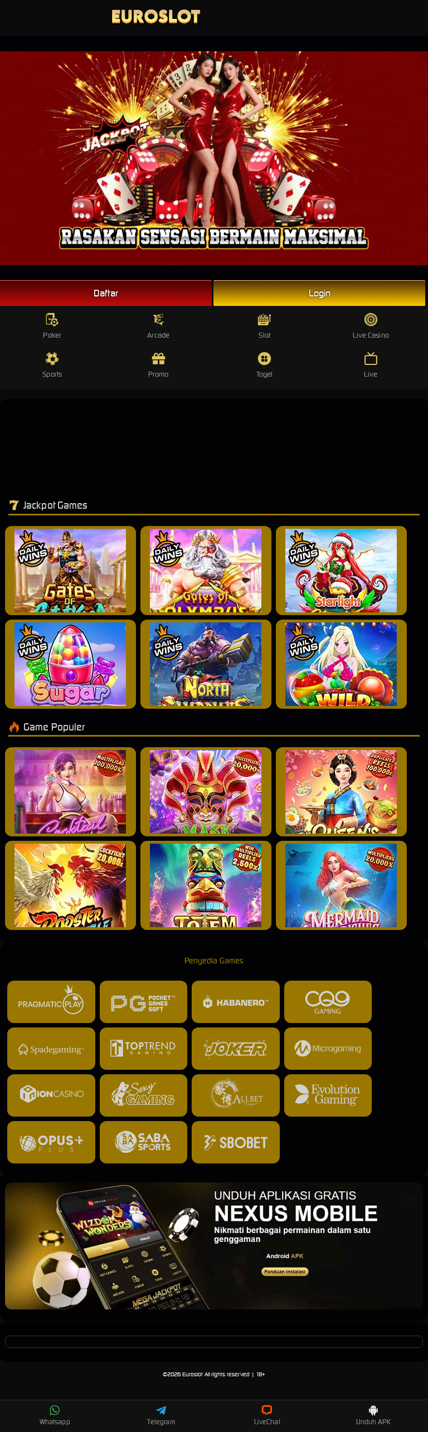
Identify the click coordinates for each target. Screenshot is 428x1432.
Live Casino (371, 326)
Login (320, 293)
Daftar (106, 293)
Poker (52, 326)
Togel (264, 365)
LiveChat (267, 1415)
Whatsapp (55, 1415)
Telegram (161, 1415)
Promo (158, 365)
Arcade (158, 326)
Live (371, 365)
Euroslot (192, 1374)
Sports (52, 365)
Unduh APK (373, 1415)
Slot (264, 326)
